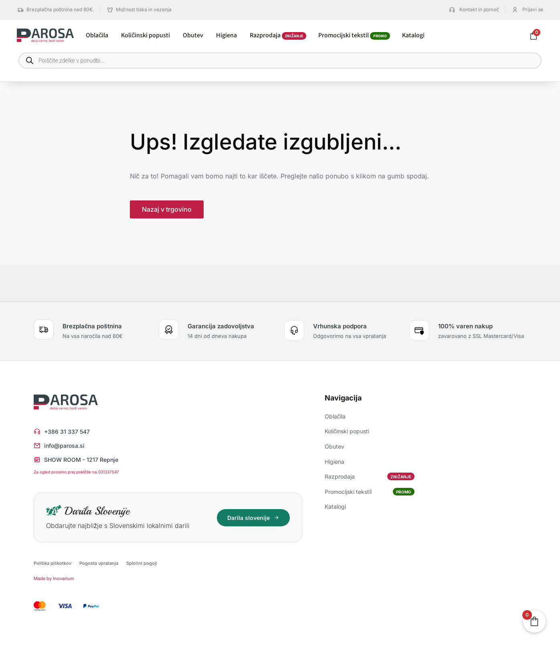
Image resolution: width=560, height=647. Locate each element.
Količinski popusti (347, 431)
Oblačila (335, 416)
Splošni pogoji (141, 563)
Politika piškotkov (52, 563)
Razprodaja (369, 476)
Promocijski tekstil (369, 491)
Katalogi (335, 506)
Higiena (334, 461)
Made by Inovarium (54, 578)
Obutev (334, 446)
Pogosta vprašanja (99, 563)
